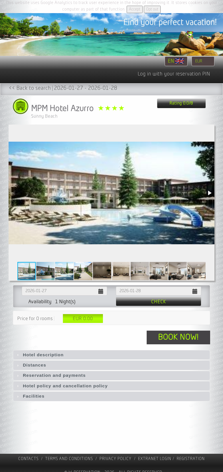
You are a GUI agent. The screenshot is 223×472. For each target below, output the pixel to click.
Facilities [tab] (30, 396)
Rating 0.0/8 (181, 103)
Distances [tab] (30, 365)
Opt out (152, 9)
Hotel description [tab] (39, 354)
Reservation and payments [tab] (50, 375)
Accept (134, 9)
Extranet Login (154, 459)
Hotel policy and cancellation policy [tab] (61, 385)
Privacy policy (115, 459)
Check (158, 302)
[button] (209, 193)
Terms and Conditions (69, 459)
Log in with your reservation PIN (174, 74)
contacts (28, 459)
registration (191, 459)
